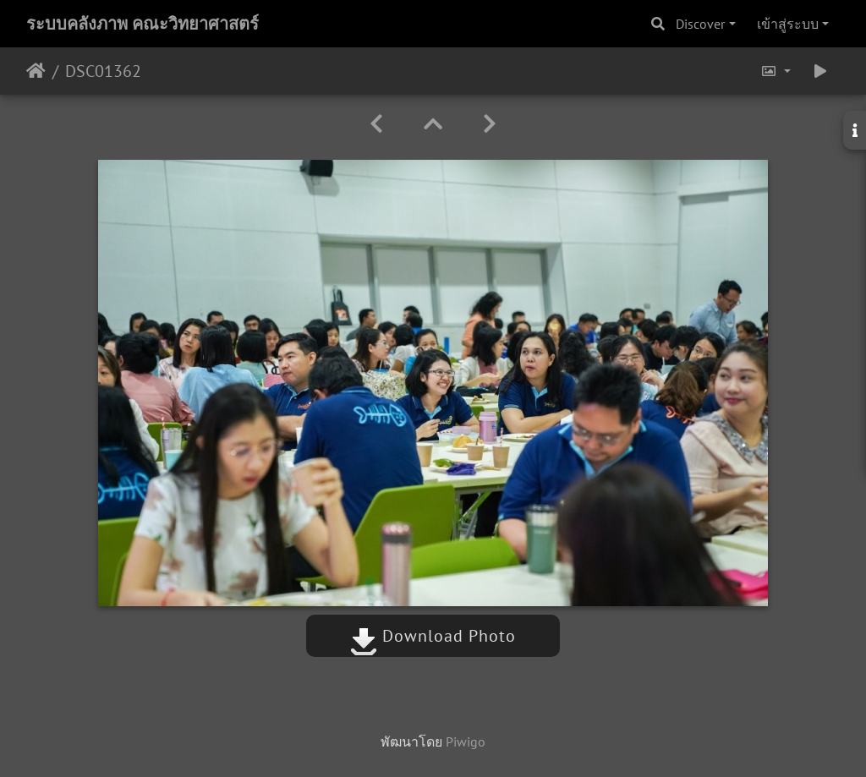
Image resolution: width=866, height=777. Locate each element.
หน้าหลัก (36, 71)
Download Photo (433, 636)
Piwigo (465, 741)
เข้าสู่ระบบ (788, 23)
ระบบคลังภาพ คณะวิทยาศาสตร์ (142, 24)
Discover (700, 23)
